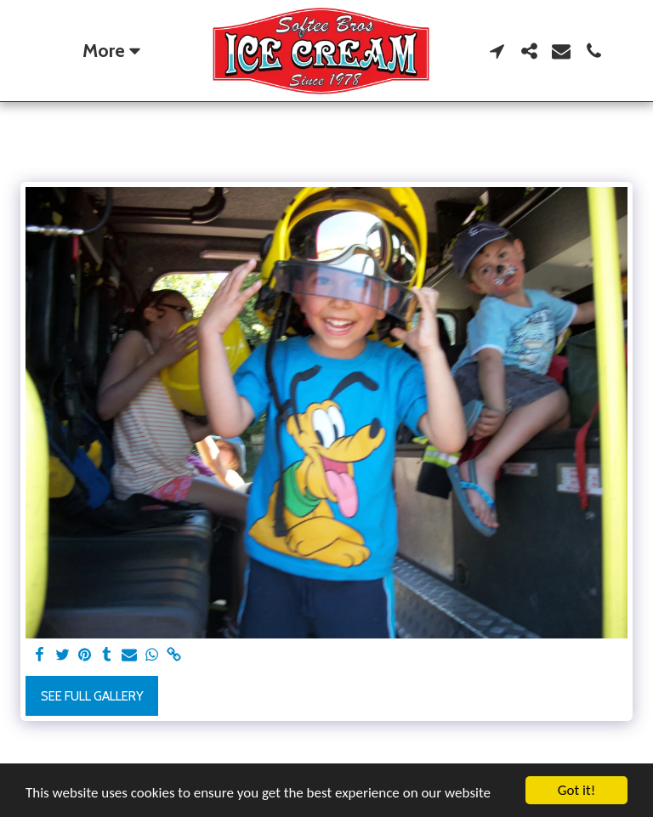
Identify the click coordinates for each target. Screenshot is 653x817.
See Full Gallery (92, 696)
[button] (496, 51)
